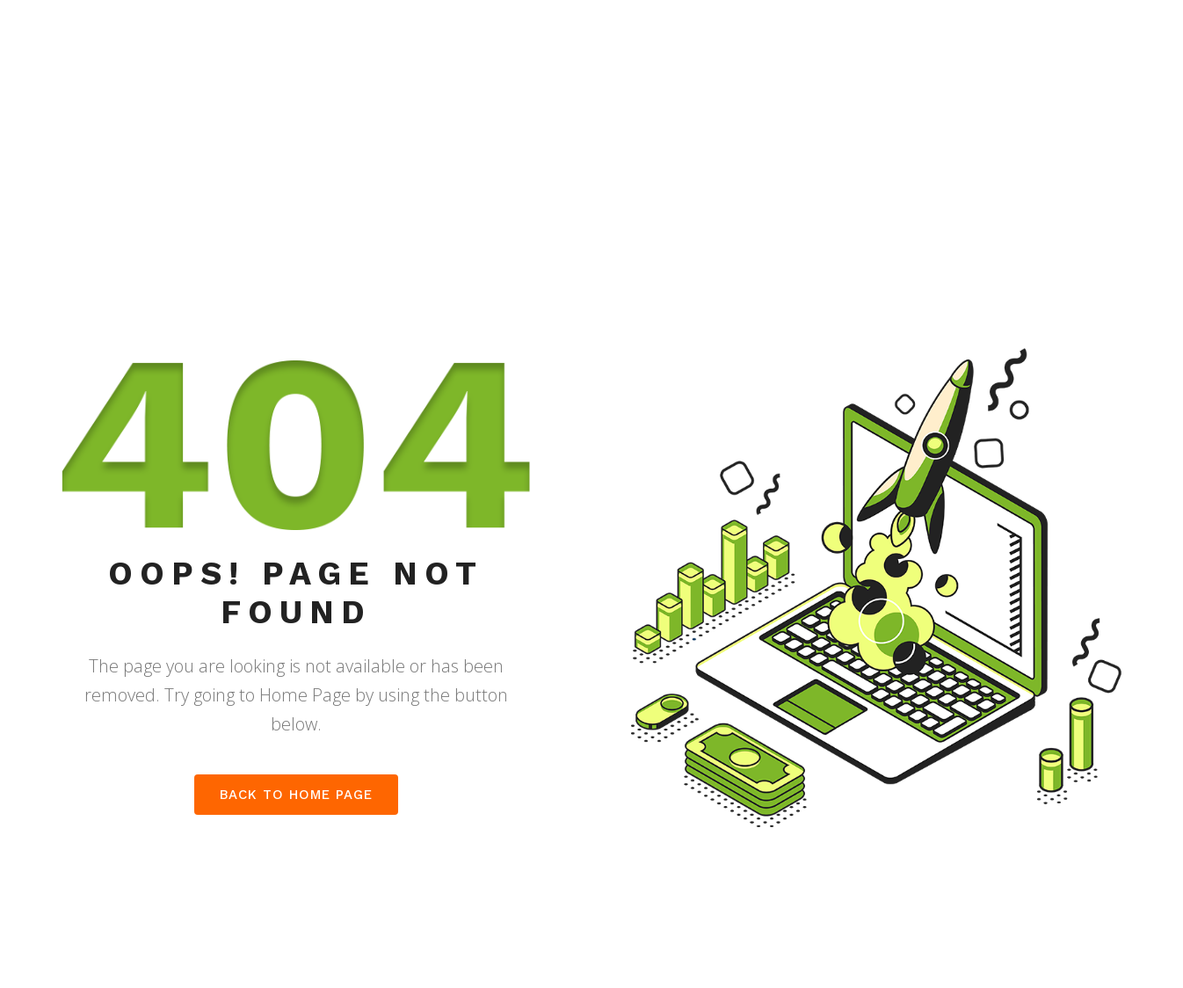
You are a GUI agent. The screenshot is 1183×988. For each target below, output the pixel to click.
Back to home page (296, 795)
